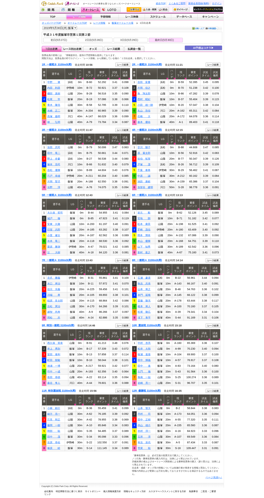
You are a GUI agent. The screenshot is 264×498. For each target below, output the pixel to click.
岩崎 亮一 (144, 382)
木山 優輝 (144, 241)
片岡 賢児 (53, 181)
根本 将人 (144, 306)
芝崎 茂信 (144, 229)
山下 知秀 (144, 246)
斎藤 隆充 (144, 300)
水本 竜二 (53, 241)
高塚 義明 (53, 116)
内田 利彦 (53, 87)
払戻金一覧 (134, 49)
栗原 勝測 (53, 246)
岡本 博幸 (144, 235)
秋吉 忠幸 (144, 283)
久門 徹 (144, 371)
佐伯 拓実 (144, 158)
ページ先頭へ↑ (213, 477)
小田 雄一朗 (145, 104)
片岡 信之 (144, 87)
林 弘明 (53, 122)
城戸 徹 (53, 218)
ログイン (217, 3)
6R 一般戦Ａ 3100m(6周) (147, 194)
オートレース (90, 9)
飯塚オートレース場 (122, 23)
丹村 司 (144, 413)
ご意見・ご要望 (208, 491)
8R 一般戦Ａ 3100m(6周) (147, 260)
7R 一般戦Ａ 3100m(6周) (57, 260)
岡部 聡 (53, 431)
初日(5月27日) (59, 39)
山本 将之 (144, 289)
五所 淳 (144, 436)
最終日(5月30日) (164, 39)
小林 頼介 (53, 408)
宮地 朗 (144, 218)
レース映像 (132, 16)
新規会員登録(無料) (198, 3)
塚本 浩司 (53, 164)
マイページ (181, 9)
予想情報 (105, 16)
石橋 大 (144, 116)
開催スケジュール (158, 16)
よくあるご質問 (177, 3)
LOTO (111, 9)
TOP (53, 16)
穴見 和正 (53, 419)
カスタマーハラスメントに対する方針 (167, 491)
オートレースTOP (77, 23)
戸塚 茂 (144, 164)
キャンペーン (211, 16)
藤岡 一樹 (53, 425)
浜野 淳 (53, 187)
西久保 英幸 (55, 343)
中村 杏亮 (144, 343)
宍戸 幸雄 (53, 175)
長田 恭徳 (53, 377)
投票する (134, 9)
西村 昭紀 (144, 99)
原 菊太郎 (144, 153)
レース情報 (79, 16)
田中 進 (144, 365)
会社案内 (48, 491)
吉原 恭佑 (53, 442)
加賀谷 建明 (145, 187)
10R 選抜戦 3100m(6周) (146, 325)
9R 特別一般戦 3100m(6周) (58, 325)
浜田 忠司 (53, 147)
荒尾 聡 (144, 448)
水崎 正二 (53, 110)
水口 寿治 (53, 283)
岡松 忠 (53, 317)
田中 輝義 (144, 360)
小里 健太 (53, 235)
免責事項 (193, 491)
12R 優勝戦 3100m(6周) (146, 390)
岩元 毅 (144, 212)
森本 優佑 (144, 122)
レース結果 (114, 49)
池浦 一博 (53, 365)
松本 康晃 (144, 224)
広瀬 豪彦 (144, 277)
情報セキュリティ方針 (135, 491)
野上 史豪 (53, 158)
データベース (184, 16)
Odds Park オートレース (61, 3)
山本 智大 (144, 408)
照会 (163, 9)
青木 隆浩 (53, 104)
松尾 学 (53, 99)
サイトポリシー (93, 491)
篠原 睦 (53, 448)
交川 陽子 (144, 147)
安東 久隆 (53, 224)
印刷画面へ (211, 28)
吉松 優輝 (53, 170)
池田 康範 (144, 181)
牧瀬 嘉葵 (144, 354)
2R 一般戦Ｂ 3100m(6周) (147, 64)
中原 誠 (144, 175)
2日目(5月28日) (94, 39)
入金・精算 (149, 9)
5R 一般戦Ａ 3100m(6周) (57, 194)
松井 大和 (144, 348)
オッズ (93, 49)
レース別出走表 (72, 49)
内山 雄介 (144, 425)
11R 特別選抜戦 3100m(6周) (59, 390)
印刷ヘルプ (198, 28)
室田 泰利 (53, 354)
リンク (47, 494)
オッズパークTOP (51, 23)
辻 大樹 (53, 252)
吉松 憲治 (53, 306)
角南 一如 (144, 377)
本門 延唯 (144, 294)
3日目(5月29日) (129, 39)
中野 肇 (53, 82)
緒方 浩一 (53, 413)
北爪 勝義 (53, 277)
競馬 (50, 9)
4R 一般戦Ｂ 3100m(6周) (147, 129)
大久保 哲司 (55, 212)
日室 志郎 (53, 229)
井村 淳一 (144, 431)
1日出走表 (51, 49)
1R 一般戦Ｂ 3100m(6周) (57, 64)
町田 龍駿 (53, 360)
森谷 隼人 (53, 382)
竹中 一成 (53, 371)
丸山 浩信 (144, 110)
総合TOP (161, 3)
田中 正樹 (144, 419)
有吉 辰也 (144, 442)
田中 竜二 (53, 153)
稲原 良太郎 (55, 300)
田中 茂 (53, 436)
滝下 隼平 (144, 317)
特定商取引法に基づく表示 (69, 491)
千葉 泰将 (144, 170)
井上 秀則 (53, 348)
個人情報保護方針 (112, 491)
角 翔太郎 (144, 93)
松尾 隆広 (144, 311)
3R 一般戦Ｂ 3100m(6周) (57, 129)
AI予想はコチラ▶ (203, 47)
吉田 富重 (144, 82)
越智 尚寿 (53, 311)
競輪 (70, 9)
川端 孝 (53, 294)
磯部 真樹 (53, 93)
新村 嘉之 (144, 252)
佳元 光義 (53, 289)
